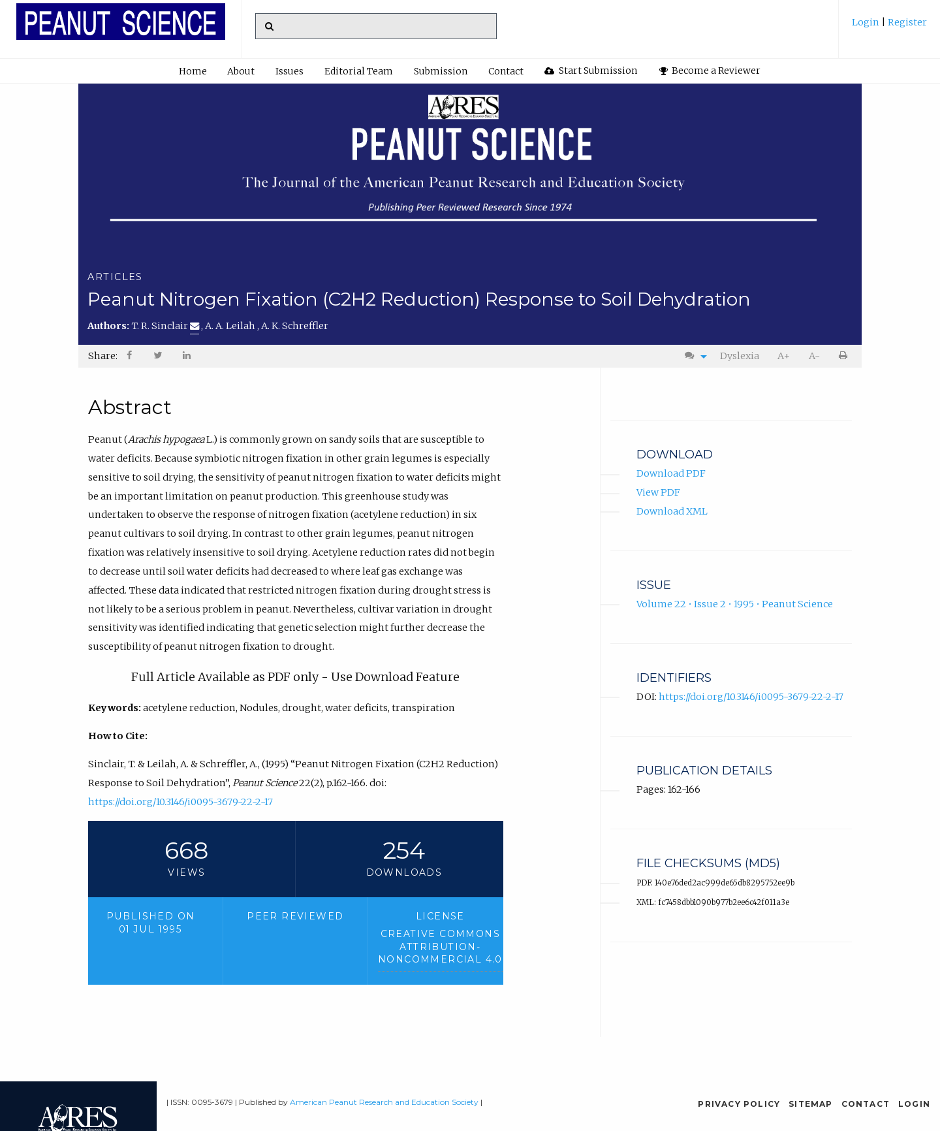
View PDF (658, 492)
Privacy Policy (739, 1104)
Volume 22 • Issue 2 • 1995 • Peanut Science (734, 604)
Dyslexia (739, 356)
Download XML (672, 511)
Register (906, 22)
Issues (289, 71)
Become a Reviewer (710, 70)
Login (866, 22)
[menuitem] (889, 27)
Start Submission (590, 70)
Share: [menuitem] (103, 356)
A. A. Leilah (231, 326)
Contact (506, 71)
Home (193, 71)
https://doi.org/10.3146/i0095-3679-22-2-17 (180, 802)
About (241, 71)
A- (814, 356)
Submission (440, 71)
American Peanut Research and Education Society (384, 1102)
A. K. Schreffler (294, 326)
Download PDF (671, 473)
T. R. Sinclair (165, 326)
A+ (783, 356)
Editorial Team (358, 71)
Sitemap (810, 1104)
